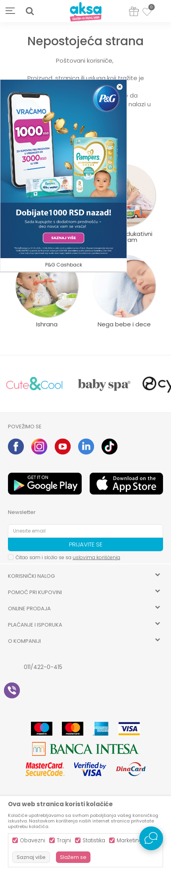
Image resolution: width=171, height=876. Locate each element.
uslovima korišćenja (96, 557)
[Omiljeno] (147, 13)
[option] (34, 383)
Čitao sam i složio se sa (67, 557)
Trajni (64, 840)
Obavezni (32, 840)
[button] (30, 11)
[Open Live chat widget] (151, 838)
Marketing (129, 840)
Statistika (94, 840)
